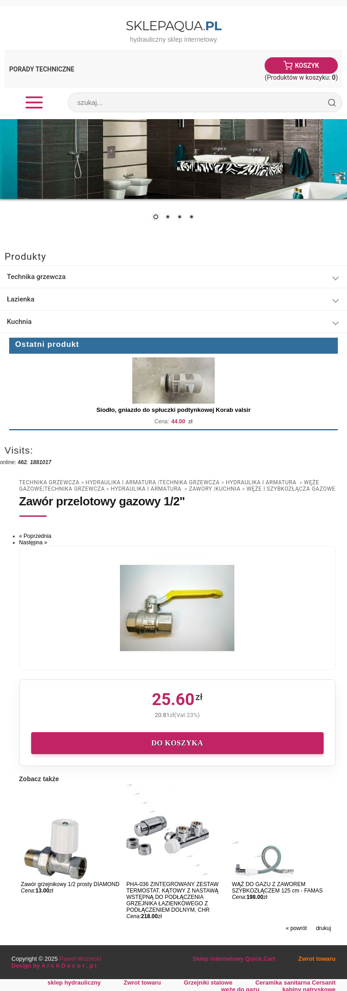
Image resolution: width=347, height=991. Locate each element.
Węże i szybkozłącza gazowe (290, 489)
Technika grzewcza (36, 277)
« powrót (296, 928)
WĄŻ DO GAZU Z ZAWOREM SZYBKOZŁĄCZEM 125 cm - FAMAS (277, 887)
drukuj (323, 928)
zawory (201, 489)
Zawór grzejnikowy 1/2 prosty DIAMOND (70, 884)
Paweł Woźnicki (80, 958)
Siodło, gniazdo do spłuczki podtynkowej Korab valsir (173, 409)
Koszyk (307, 65)
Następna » (33, 542)
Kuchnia (19, 322)
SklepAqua (173, 25)
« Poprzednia (35, 536)
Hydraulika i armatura (122, 482)
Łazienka (20, 299)
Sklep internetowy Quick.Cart (234, 958)
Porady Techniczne (41, 69)
